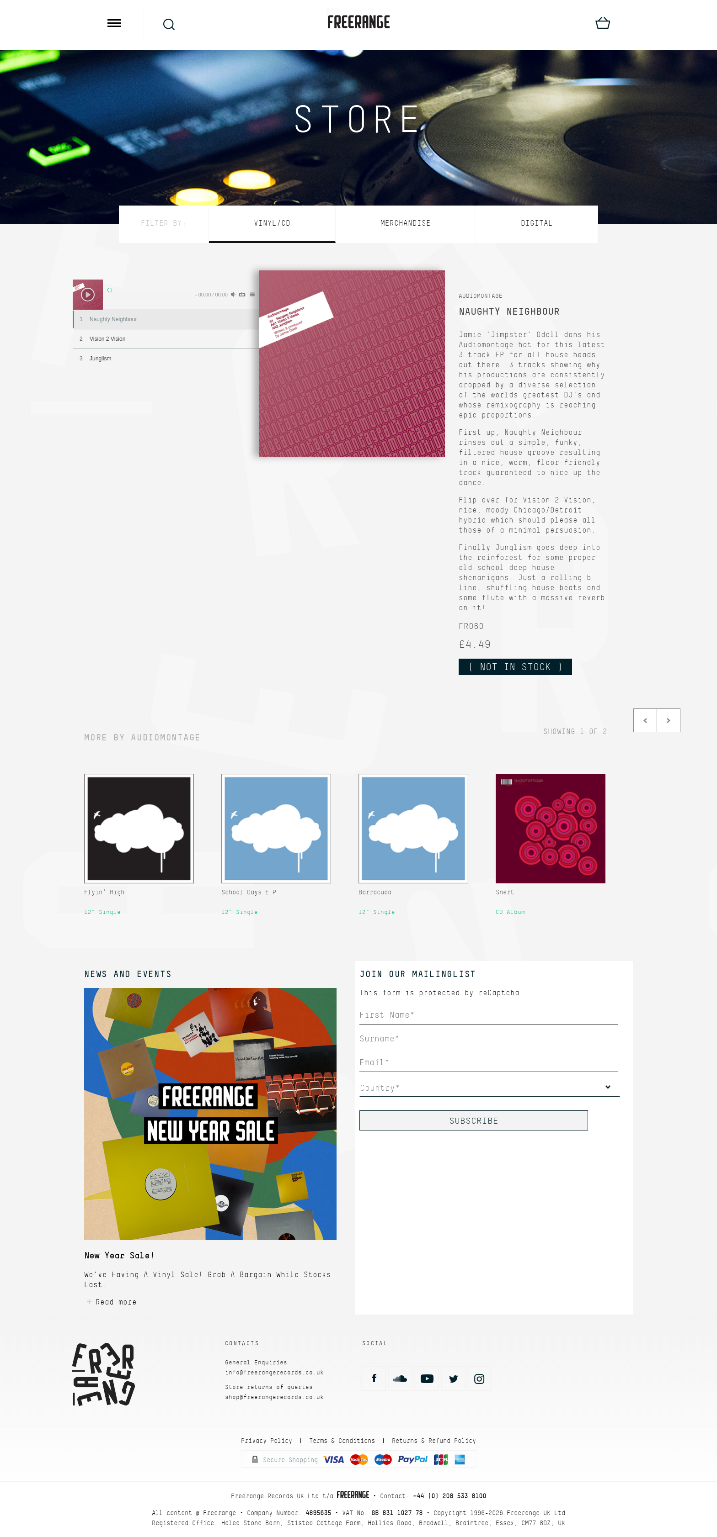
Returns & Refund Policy (434, 1440)
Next (668, 720)
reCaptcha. (501, 992)
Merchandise (405, 223)
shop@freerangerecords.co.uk (274, 1397)
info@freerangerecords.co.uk (274, 1372)
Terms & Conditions (342, 1440)
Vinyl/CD (272, 223)
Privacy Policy (266, 1440)
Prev (645, 720)
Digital (537, 223)
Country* (380, 1088)
